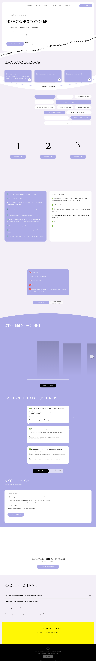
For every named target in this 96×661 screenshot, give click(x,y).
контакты (67, 5)
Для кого (38, 5)
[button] (18, 157)
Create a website (48, 656)
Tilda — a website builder (52, 651)
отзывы (45, 5)
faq (60, 5)
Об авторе (53, 5)
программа (29, 5)
